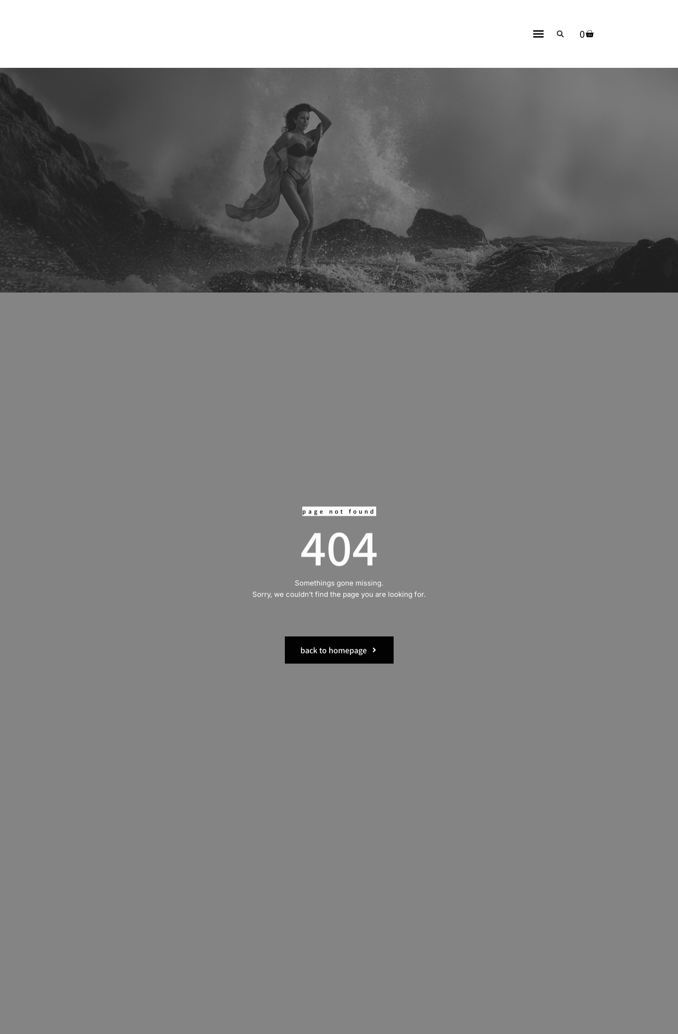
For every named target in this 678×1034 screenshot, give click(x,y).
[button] (539, 34)
